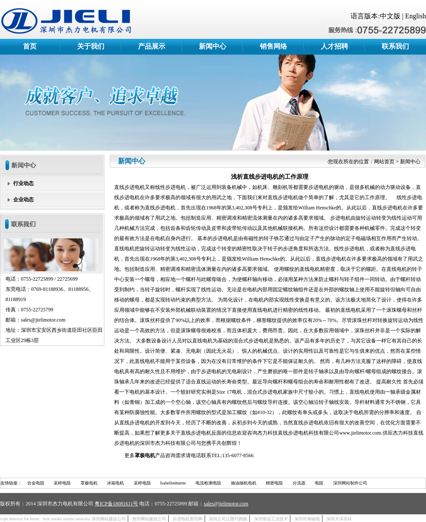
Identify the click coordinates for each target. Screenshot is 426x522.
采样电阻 (62, 483)
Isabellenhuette (173, 483)
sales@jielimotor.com (226, 504)
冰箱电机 (115, 483)
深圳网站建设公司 (109, 518)
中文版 (390, 16)
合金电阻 (35, 483)
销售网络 (273, 46)
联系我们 (395, 46)
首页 (30, 46)
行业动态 (23, 183)
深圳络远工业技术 (271, 518)
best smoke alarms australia (66, 518)
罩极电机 (89, 483)
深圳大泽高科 (339, 518)
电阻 (319, 483)
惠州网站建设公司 (149, 518)
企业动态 (23, 200)
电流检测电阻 (208, 483)
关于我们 (90, 46)
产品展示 (151, 46)
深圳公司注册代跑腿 (228, 518)
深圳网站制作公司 (350, 483)
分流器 (299, 483)
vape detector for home (19, 518)
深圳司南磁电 (307, 518)
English (415, 16)
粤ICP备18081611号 (116, 504)
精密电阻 (274, 483)
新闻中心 (212, 46)
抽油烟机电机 (243, 483)
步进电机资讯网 (187, 518)
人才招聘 (334, 46)
